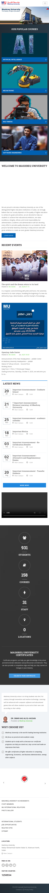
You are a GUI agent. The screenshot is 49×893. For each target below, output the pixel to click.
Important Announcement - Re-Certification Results (26, 443)
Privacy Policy (28, 889)
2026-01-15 (25, 287)
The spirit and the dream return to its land (20, 284)
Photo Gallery (8, 810)
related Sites (7, 828)
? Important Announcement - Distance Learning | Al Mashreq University (26, 405)
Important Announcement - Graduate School (29, 391)
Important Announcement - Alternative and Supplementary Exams (27, 457)
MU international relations (13, 807)
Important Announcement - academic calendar (29, 419)
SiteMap (5, 831)
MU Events (12, 287)
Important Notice (20, 431)
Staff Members (8, 804)
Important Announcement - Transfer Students (28, 472)
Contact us (19, 889)
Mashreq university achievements (15, 801)
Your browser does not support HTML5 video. (24, 505)
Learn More (8, 235)
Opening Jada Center (11, 352)
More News (24, 485)
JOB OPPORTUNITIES (9, 825)
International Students (12, 821)
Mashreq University (25, 721)
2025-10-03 (25, 355)
